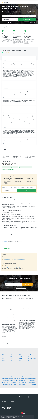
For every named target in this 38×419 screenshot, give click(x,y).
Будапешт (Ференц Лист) (6, 384)
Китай (28, 356)
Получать (27, 284)
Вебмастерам (12, 401)
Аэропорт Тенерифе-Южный (23, 382)
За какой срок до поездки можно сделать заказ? (11, 210)
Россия (3, 358)
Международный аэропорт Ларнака (32, 374)
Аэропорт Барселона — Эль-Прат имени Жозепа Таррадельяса (6, 376)
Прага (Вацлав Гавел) (5, 382)
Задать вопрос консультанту (19, 259)
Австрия (20, 362)
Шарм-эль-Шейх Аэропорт (32, 384)
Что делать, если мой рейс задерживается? (10, 234)
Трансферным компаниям (14, 396)
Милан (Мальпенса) (13, 374)
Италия (3, 364)
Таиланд (3, 360)
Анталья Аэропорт (13, 384)
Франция (11, 356)
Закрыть (30, 416)
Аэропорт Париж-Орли (5, 380)
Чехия (20, 354)
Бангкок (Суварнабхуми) (31, 380)
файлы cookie (13, 416)
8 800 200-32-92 (5, 267)
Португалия (21, 364)
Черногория (29, 354)
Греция (11, 362)
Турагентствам (12, 399)
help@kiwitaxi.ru (5, 241)
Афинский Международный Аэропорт (32, 378)
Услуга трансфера (4, 399)
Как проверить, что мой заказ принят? (9, 225)
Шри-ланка (29, 362)
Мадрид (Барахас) (13, 376)
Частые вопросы (4, 401)
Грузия (20, 360)
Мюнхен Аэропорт (22, 384)
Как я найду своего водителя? (8, 244)
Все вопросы (7, 248)
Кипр (11, 360)
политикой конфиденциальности (21, 288)
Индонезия (20, 356)
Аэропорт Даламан (22, 376)
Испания (3, 362)
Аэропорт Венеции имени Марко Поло (14, 380)
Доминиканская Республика (32, 358)
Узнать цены (26, 19)
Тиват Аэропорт (4, 374)
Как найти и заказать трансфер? (8, 199)
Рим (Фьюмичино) (13, 382)
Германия (12, 364)
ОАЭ (2, 356)
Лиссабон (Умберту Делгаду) (14, 378)
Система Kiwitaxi (4, 396)
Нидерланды (29, 364)
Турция (3, 354)
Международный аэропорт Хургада (32, 382)
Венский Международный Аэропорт (32, 376)
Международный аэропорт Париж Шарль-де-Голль (6, 378)
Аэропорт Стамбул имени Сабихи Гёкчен (23, 374)
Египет (11, 354)
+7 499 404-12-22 (17, 267)
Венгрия (20, 358)
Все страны (34, 350)
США (28, 360)
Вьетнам (11, 358)
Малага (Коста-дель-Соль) (23, 380)
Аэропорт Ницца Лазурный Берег (23, 378)
